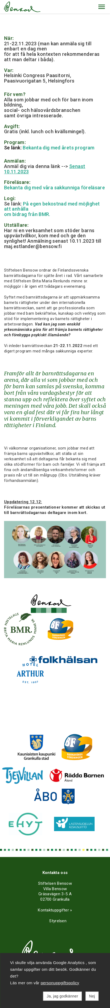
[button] (101, 6)
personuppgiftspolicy (60, 982)
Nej (92, 996)
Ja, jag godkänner (62, 996)
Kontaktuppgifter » (55, 910)
